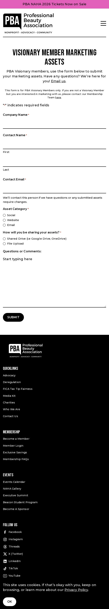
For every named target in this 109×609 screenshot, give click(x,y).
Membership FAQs (16, 459)
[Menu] (103, 23)
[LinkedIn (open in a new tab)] (54, 561)
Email (11, 225)
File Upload (15, 243)
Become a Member (16, 438)
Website (13, 220)
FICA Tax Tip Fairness (17, 389)
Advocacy (9, 375)
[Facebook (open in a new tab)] (54, 532)
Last (6, 169)
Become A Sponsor (16, 509)
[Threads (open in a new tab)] (54, 546)
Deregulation (12, 382)
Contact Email (14, 180)
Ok (9, 601)
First (6, 152)
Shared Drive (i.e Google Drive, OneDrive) (37, 238)
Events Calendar (14, 482)
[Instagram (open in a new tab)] (54, 539)
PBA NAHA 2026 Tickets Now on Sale (55, 4)
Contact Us (10, 416)
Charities (9, 402)
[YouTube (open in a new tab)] (54, 576)
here (58, 97)
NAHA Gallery (12, 488)
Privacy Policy (76, 590)
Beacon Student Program (20, 502)
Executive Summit (15, 495)
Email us (58, 81)
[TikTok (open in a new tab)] (54, 568)
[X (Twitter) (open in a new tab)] (54, 554)
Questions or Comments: (22, 251)
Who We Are (11, 409)
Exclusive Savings (15, 452)
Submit (13, 317)
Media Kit (9, 395)
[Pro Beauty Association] (28, 23)
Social (11, 215)
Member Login (13, 445)
